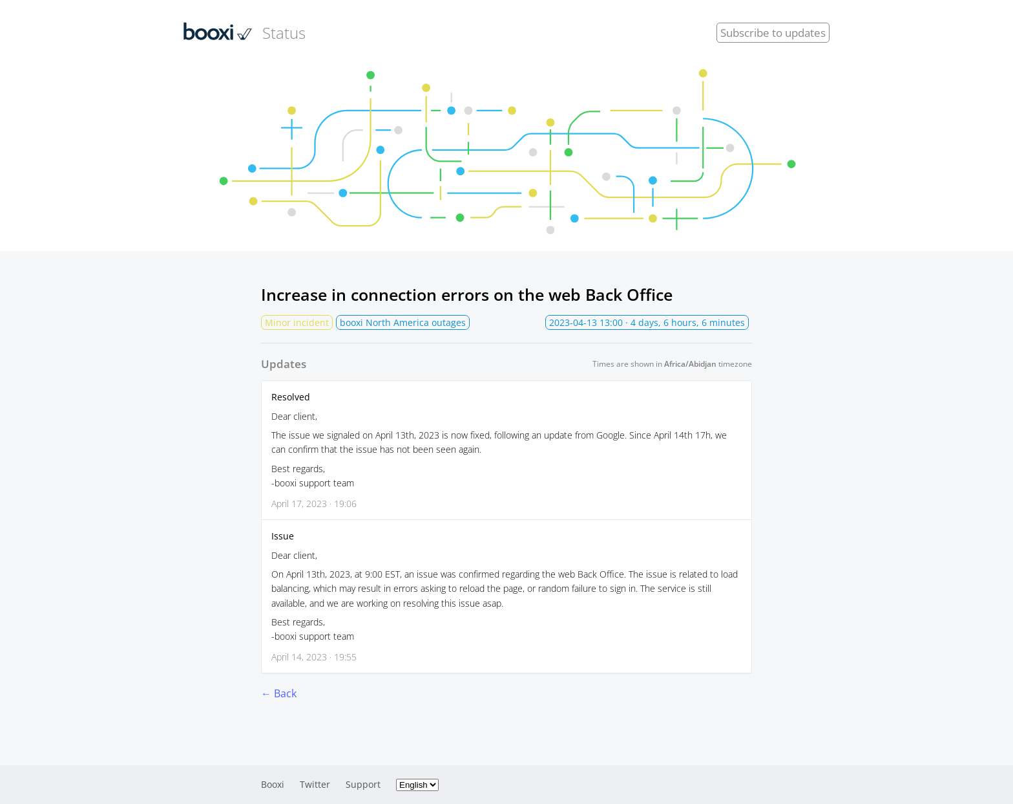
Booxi (272, 784)
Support (363, 784)
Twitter (315, 784)
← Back (279, 693)
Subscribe (773, 32)
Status (244, 32)
